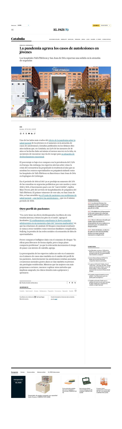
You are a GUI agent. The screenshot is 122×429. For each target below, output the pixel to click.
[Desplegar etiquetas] (75, 291)
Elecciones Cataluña (54, 39)
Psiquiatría (50, 291)
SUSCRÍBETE (96, 25)
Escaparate (14, 372)
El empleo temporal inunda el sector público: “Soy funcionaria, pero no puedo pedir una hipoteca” (99, 276)
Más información (24, 299)
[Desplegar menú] (12, 29)
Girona (83, 39)
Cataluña (18, 39)
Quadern (93, 39)
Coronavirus (58, 291)
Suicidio (71, 291)
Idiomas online (41, 372)
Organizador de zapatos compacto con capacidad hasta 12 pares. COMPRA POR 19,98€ (42, 396)
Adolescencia (43, 291)
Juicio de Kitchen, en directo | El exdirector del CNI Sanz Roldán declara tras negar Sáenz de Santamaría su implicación (99, 232)
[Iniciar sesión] (105, 25)
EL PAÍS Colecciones (54, 372)
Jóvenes (36, 291)
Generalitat (64, 39)
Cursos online (31, 372)
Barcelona (70, 39)
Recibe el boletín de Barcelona (30, 282)
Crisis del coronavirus (26, 45)
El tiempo (98, 39)
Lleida (87, 39)
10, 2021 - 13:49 (30, 129)
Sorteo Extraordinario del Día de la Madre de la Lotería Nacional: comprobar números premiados (98, 259)
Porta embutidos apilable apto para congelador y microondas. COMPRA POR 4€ (69, 390)
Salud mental (29, 291)
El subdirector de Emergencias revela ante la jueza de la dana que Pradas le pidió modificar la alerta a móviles (99, 214)
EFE (21, 127)
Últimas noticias (106, 39)
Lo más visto (92, 246)
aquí (56, 299)
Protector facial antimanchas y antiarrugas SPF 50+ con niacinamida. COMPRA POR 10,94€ (103, 390)
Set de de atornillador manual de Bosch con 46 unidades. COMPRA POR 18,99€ (85, 390)
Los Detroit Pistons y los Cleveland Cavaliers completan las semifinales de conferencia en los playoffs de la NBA (98, 205)
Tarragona (77, 39)
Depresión (65, 291)
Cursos (22, 372)
